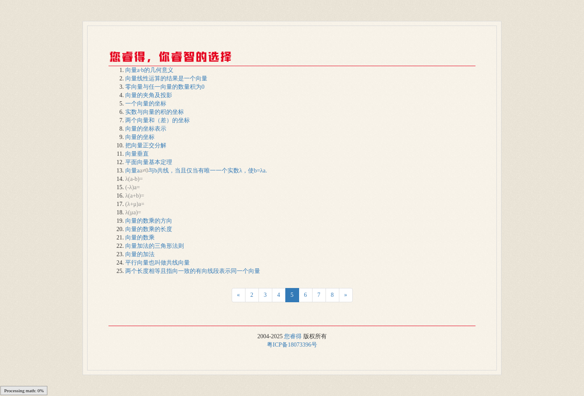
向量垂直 (137, 154)
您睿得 (293, 336)
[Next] (238, 295)
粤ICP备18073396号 (292, 345)
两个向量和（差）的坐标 (157, 120)
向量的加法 (140, 254)
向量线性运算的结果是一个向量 (166, 78)
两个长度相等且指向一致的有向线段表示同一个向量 (192, 271)
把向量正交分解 (145, 145)
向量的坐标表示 (145, 129)
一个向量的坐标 (145, 103)
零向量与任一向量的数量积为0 (164, 87)
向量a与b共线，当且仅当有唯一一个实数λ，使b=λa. (196, 170)
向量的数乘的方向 (148, 221)
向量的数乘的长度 (148, 229)
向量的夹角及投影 (148, 95)
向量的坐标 (140, 137)
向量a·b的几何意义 (149, 70)
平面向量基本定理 (148, 162)
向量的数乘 (140, 237)
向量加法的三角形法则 (154, 246)
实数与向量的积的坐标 (154, 112)
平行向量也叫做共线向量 (157, 263)
